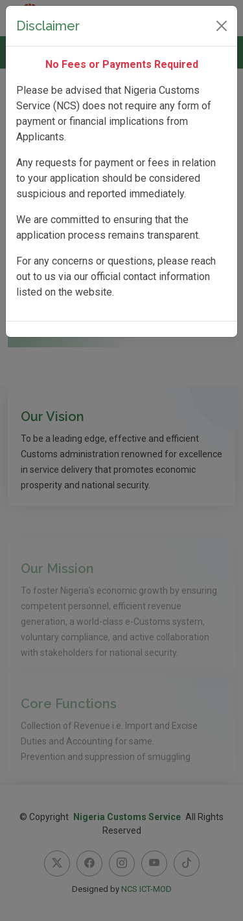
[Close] (221, 26)
